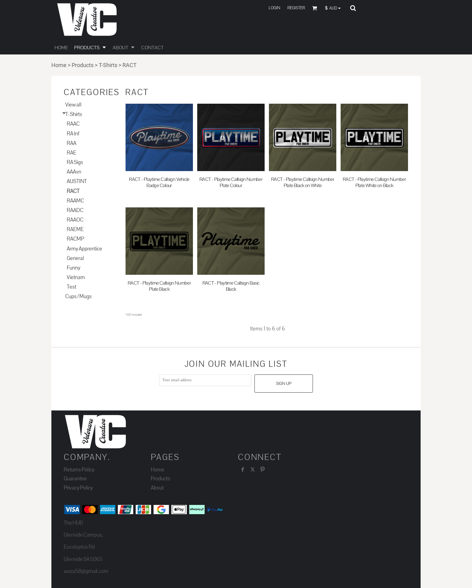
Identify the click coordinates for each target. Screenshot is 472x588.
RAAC (73, 123)
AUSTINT (77, 181)
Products (83, 65)
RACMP (75, 238)
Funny (73, 267)
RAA (71, 143)
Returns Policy (79, 469)
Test (71, 286)
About (157, 487)
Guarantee (75, 478)
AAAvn (74, 171)
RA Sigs (75, 162)
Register (296, 8)
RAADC (75, 210)
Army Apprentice (84, 248)
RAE (71, 152)
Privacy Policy (78, 487)
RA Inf (73, 133)
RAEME (75, 229)
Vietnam (76, 277)
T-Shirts (108, 65)
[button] (334, 8)
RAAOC (75, 219)
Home (58, 65)
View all (73, 104)
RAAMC (75, 200)
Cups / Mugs (78, 296)
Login (274, 8)
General (75, 258)
